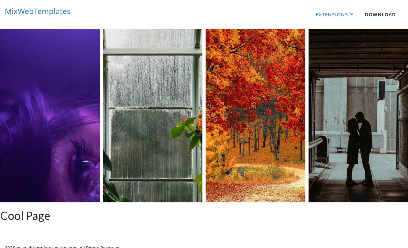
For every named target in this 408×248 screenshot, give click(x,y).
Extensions (332, 14)
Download (380, 14)
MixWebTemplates (38, 11)
